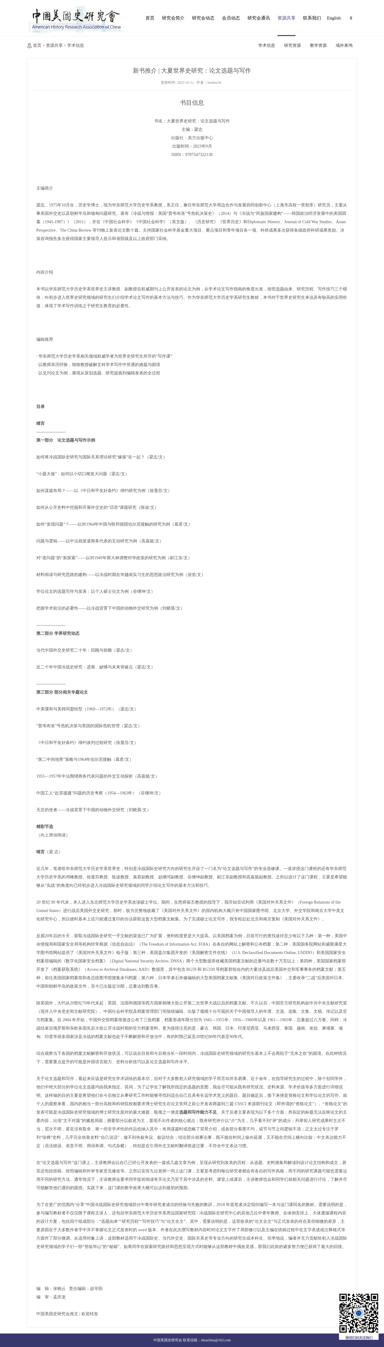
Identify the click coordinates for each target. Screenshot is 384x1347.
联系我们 (312, 18)
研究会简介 (173, 18)
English (333, 18)
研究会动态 (203, 18)
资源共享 (287, 18)
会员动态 (231, 18)
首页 (150, 18)
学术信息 (75, 45)
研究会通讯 (259, 18)
